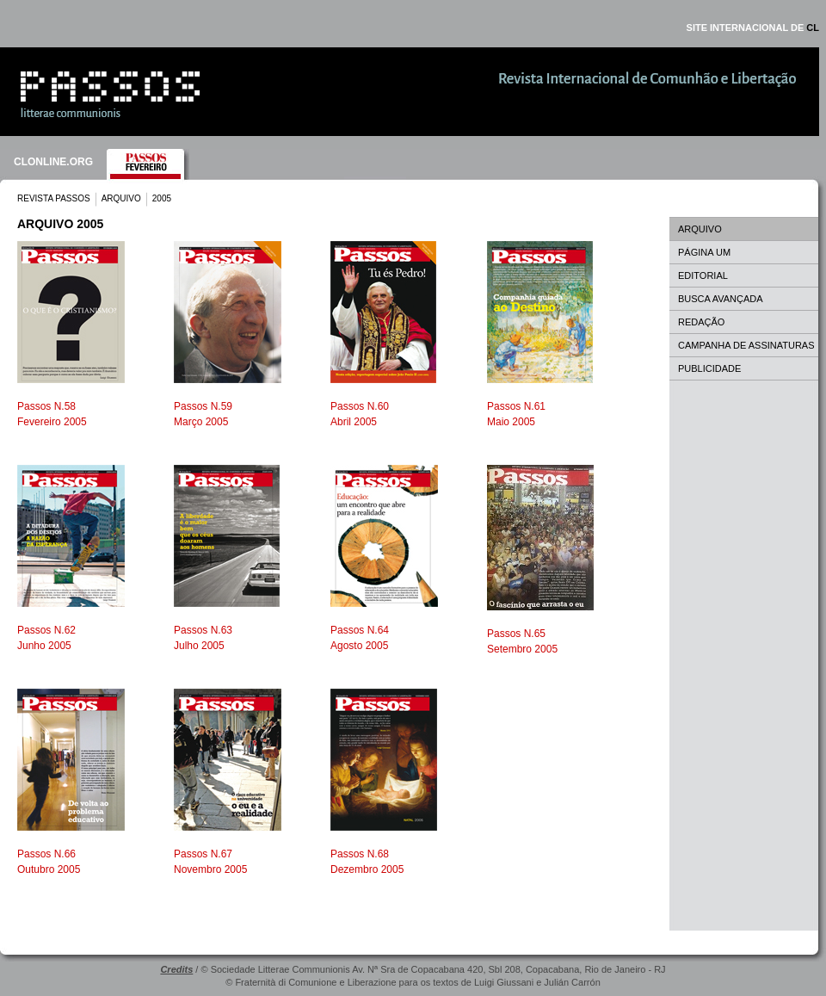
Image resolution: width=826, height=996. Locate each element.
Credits (176, 969)
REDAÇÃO (701, 322)
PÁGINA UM (704, 252)
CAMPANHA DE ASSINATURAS (746, 345)
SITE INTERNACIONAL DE (753, 27)
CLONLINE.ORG (53, 162)
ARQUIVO (121, 198)
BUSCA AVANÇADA (720, 299)
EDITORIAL (703, 275)
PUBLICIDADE (709, 368)
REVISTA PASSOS (53, 198)
